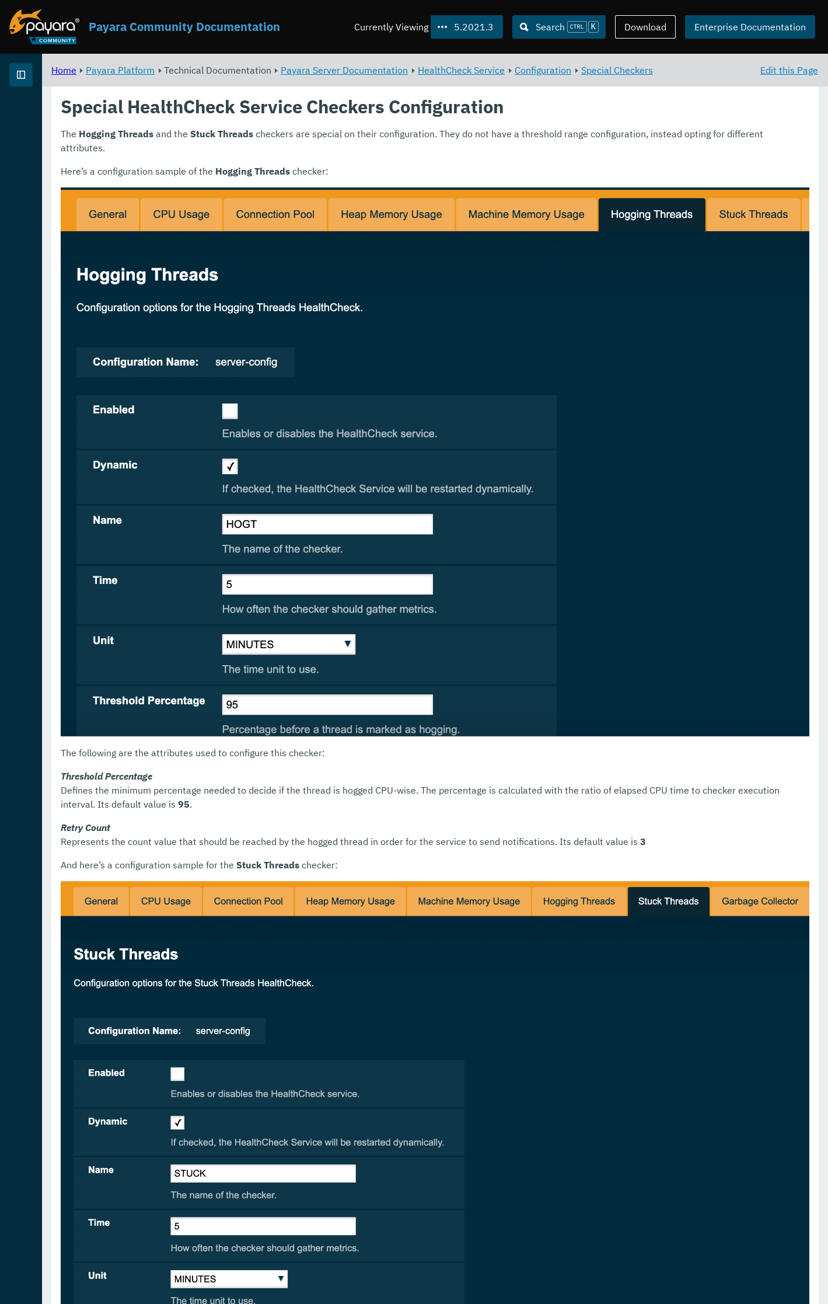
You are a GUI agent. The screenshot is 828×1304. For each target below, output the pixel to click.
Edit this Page (789, 70)
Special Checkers (233, 84)
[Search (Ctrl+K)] (559, 27)
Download (645, 27)
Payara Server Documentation (489, 70)
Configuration (688, 70)
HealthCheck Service (606, 70)
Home (209, 70)
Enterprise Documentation (750, 27)
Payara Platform (46, 117)
